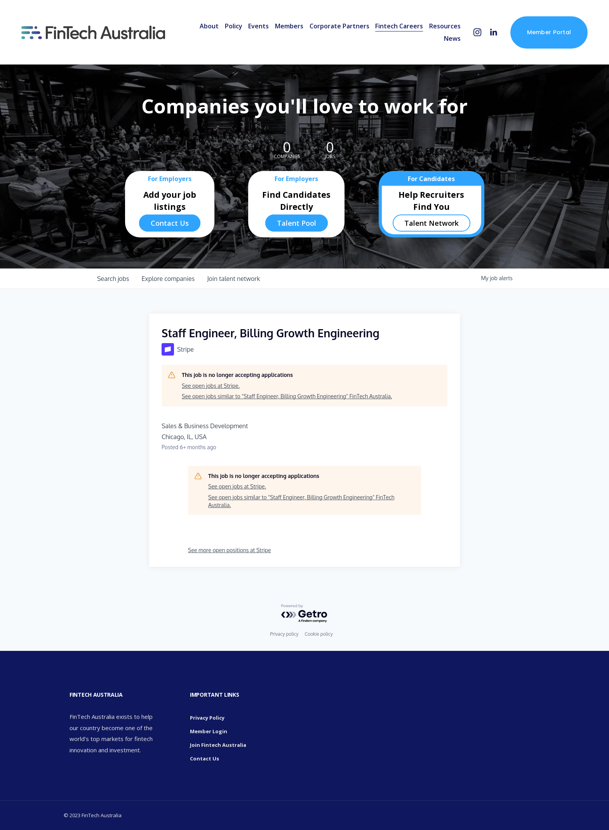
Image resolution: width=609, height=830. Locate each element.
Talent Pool (296, 223)
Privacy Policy (207, 717)
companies (168, 278)
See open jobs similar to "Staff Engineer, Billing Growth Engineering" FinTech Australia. (287, 396)
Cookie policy (318, 634)
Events (255, 28)
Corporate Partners (336, 28)
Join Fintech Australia (218, 744)
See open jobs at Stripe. (211, 385)
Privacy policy (284, 634)
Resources (442, 28)
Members (286, 28)
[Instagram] (475, 34)
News (449, 40)
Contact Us (170, 223)
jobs (113, 278)
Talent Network (431, 223)
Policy (230, 28)
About (206, 28)
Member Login (208, 731)
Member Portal (546, 34)
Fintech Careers (396, 28)
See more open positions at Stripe (229, 550)
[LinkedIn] (491, 34)
